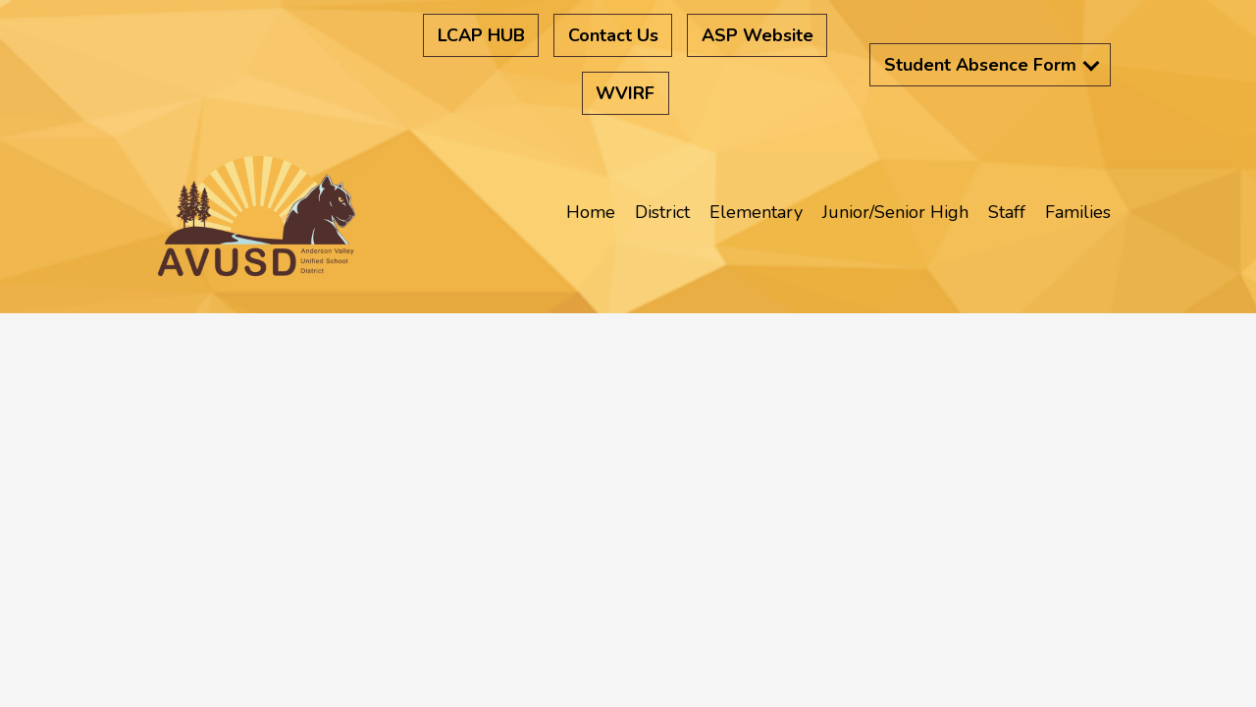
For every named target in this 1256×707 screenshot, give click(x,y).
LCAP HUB (481, 35)
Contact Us (613, 35)
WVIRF (625, 93)
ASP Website (757, 35)
